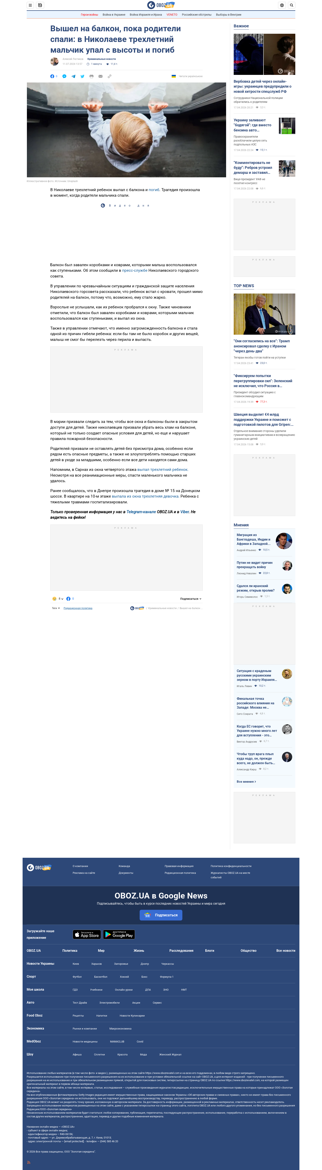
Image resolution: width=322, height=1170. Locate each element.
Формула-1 (167, 976)
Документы (126, 872)
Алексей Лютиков (73, 59)
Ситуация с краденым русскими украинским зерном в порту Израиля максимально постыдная (256, 675)
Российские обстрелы (197, 14)
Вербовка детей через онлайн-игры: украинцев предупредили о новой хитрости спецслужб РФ (262, 86)
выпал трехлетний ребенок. (163, 469)
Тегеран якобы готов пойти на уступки (260, 357)
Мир (101, 951)
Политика (69, 951)
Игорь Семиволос (247, 596)
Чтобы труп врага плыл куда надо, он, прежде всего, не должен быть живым (255, 758)
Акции (136, 1002)
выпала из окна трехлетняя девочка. (145, 496)
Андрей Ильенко (246, 550)
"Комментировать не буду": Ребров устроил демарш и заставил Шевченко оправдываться (253, 167)
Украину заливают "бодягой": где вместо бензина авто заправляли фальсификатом (252, 125)
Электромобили (109, 1002)
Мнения (241, 524)
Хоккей (124, 976)
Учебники (96, 989)
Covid (140, 1041)
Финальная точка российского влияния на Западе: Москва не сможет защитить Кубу (255, 703)
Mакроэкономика (120, 1028)
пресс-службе (135, 270)
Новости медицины (85, 1041)
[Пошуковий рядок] (291, 5)
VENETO (172, 14)
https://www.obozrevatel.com (162, 1073)
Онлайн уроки (124, 989)
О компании (80, 866)
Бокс (144, 976)
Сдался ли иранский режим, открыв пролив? (256, 588)
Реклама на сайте (84, 872)
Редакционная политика (78, 608)
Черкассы (167, 963)
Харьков (96, 963)
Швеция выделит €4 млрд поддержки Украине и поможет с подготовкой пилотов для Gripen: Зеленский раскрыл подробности (262, 419)
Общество (248, 951)
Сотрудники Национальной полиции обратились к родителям (258, 99)
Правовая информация (179, 866)
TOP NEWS (244, 285)
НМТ (184, 989)
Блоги (209, 951)
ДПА (148, 989)
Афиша (77, 1054)
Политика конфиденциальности (231, 866)
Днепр (145, 963)
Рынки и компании (85, 1028)
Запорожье (121, 963)
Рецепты (78, 1015)
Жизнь (139, 951)
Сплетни (99, 1054)
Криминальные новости (101, 59)
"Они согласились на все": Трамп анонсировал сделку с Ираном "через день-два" (262, 346)
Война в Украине (114, 14)
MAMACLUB (117, 1041)
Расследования (181, 951)
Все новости (285, 951)
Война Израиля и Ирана (146, 14)
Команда (124, 866)
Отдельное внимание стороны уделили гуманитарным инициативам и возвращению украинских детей (264, 434)
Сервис (157, 1002)
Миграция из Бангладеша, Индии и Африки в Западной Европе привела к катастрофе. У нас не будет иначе (253, 539)
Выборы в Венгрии (228, 14)
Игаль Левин (244, 686)
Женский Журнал (170, 1054)
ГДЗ (75, 989)
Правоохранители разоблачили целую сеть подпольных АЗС (250, 140)
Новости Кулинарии (132, 1015)
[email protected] (74, 1141)
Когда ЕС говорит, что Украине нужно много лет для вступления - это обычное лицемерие (257, 731)
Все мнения (245, 781)
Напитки (101, 1015)
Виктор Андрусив (247, 741)
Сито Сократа (245, 714)
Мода (143, 1054)
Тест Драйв (80, 1002)
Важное (241, 25)
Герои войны (89, 14)
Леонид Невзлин (246, 573)
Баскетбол (100, 976)
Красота (122, 1054)
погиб (154, 189)
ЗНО (166, 989)
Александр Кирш (246, 769)
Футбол (77, 976)
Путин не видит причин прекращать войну (255, 565)
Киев (76, 963)
